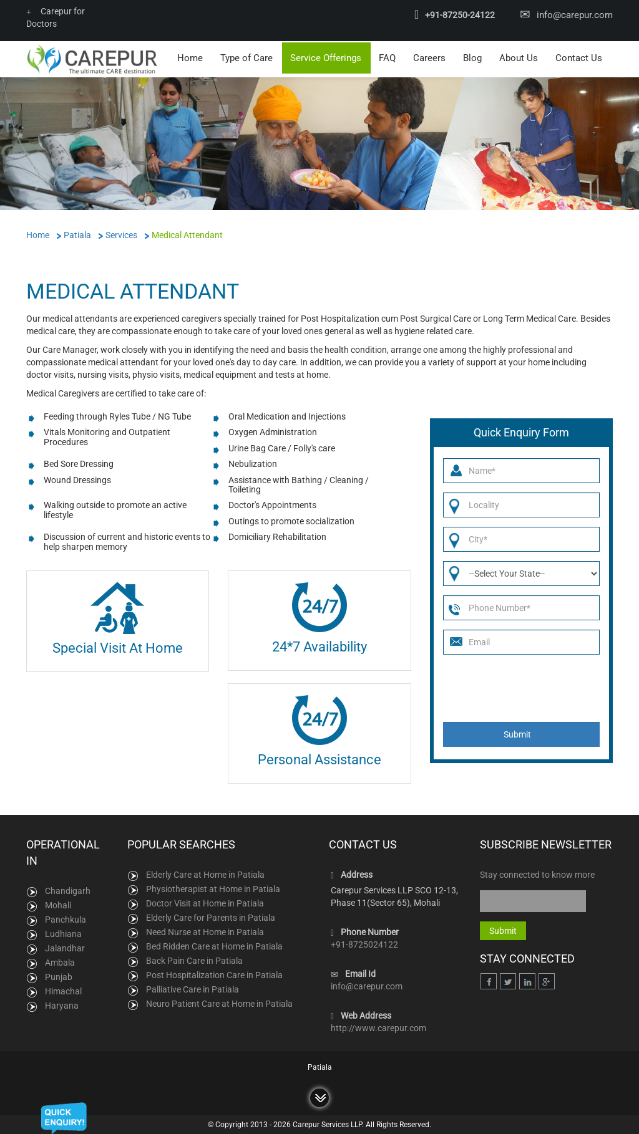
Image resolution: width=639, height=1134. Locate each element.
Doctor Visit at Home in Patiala (205, 902)
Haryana (62, 1004)
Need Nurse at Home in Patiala (205, 931)
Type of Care (246, 56)
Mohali (58, 904)
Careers (429, 56)
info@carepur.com (575, 15)
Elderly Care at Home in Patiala (205, 873)
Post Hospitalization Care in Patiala (214, 974)
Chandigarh (67, 890)
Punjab (58, 976)
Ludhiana (63, 933)
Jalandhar (65, 947)
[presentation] (522, 687)
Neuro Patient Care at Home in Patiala (219, 1002)
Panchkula (65, 918)
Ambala (60, 961)
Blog (472, 56)
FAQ (387, 56)
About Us (518, 56)
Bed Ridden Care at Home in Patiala (214, 945)
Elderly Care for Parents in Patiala (210, 916)
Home (190, 56)
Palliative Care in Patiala (192, 988)
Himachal (63, 990)
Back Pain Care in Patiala (194, 959)
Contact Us (578, 56)
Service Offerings (325, 56)
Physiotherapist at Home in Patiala (213, 888)
